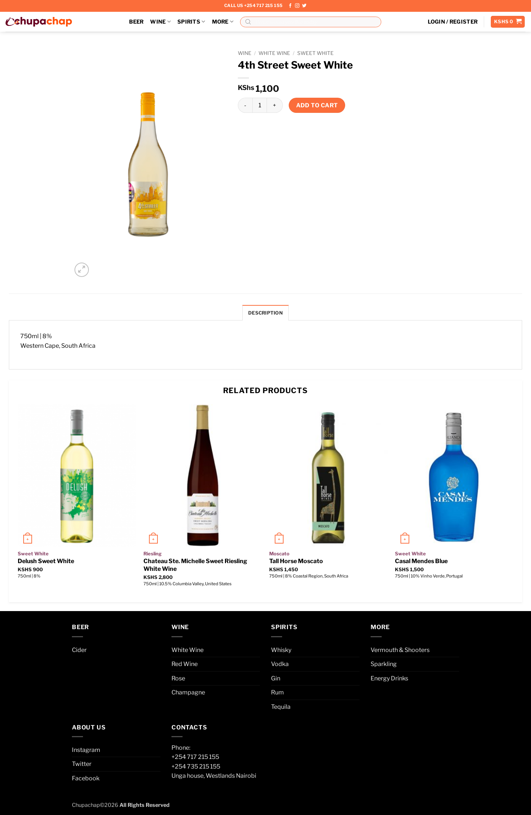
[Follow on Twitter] (304, 5)
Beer (136, 21)
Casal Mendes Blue (421, 561)
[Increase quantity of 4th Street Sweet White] (274, 105)
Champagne (188, 692)
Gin (275, 678)
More (223, 21)
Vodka (280, 663)
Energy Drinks (389, 678)
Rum (277, 692)
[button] (453, 21)
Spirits (191, 21)
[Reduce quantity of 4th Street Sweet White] (245, 105)
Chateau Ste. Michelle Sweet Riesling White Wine (195, 565)
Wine (160, 21)
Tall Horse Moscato (296, 561)
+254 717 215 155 (195, 756)
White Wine (274, 53)
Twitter (81, 763)
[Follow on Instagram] (297, 5)
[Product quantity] (259, 105)
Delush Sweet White (46, 561)
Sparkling (384, 663)
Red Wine (184, 663)
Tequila (281, 706)
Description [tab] (265, 313)
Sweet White (315, 53)
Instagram (86, 749)
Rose (178, 678)
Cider (79, 649)
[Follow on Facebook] (290, 5)
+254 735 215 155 (195, 766)
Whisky (281, 649)
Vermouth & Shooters (400, 649)
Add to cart (317, 105)
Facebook (86, 778)
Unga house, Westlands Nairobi (213, 775)
